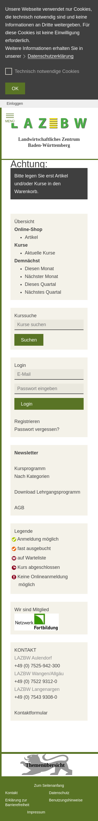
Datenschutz (59, 793)
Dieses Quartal (40, 284)
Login (26, 404)
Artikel (31, 237)
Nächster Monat (41, 276)
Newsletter (26, 452)
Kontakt (11, 793)
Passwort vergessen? (36, 429)
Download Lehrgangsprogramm (47, 492)
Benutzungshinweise (66, 800)
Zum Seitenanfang (49, 785)
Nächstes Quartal (43, 292)
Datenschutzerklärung (50, 56)
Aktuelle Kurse (40, 253)
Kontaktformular (31, 712)
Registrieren (27, 421)
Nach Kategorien (31, 476)
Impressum (36, 812)
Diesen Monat (39, 268)
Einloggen (15, 103)
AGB (19, 507)
